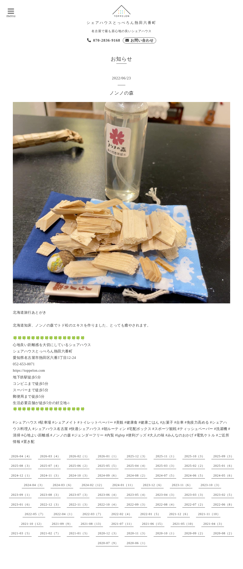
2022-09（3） (137, 504)
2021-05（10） (184, 524)
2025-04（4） (137, 466)
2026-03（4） (50, 456)
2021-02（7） (50, 533)
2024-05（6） (223, 475)
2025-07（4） (50, 466)
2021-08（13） (92, 524)
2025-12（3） (137, 456)
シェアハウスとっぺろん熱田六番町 (121, 23)
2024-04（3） (34, 485)
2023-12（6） (153, 485)
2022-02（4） (121, 514)
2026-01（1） (108, 456)
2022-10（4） (108, 504)
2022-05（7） (35, 514)
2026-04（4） (21, 456)
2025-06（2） (79, 466)
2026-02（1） (79, 456)
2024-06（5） (194, 475)
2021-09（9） (62, 524)
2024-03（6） (63, 485)
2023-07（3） (79, 495)
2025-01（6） (223, 466)
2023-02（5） (223, 495)
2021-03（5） (21, 533)
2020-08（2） (223, 533)
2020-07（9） (108, 543)
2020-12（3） (108, 533)
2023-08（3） (50, 495)
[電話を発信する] (103, 40)
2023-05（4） (137, 495)
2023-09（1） (21, 495)
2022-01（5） (150, 514)
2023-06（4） (108, 495)
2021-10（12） (32, 524)
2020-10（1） (166, 533)
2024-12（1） (21, 475)
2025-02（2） (194, 466)
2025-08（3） (21, 466)
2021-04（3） (213, 524)
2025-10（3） (194, 456)
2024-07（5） (166, 475)
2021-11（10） (209, 514)
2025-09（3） (223, 456)
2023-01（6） (21, 504)
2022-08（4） (166, 504)
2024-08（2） (137, 475)
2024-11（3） (50, 475)
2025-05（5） (108, 466)
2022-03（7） (92, 514)
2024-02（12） (93, 485)
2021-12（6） (179, 514)
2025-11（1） (166, 456)
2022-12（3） (50, 504)
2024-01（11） (123, 485)
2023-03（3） (194, 495)
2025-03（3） (166, 466)
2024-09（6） (108, 475)
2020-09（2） (194, 533)
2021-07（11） (122, 524)
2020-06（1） (137, 543)
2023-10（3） (211, 485)
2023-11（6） (182, 485)
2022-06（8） (223, 504)
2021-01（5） (79, 533)
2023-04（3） (166, 495)
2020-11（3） (137, 533)
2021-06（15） (153, 524)
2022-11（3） (79, 504)
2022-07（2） (194, 504)
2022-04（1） (64, 514)
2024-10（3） (79, 475)
